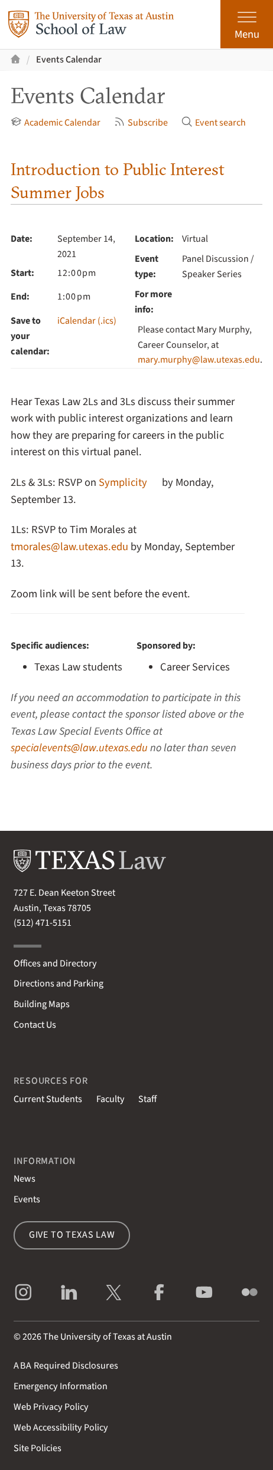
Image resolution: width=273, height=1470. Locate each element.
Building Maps (42, 1004)
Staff (147, 1099)
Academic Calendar (55, 122)
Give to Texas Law (72, 1234)
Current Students (48, 1099)
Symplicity (123, 482)
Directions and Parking (58, 983)
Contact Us (35, 1024)
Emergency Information (61, 1386)
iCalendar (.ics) (86, 320)
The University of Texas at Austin (107, 1336)
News (24, 1178)
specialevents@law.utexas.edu (79, 747)
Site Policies (37, 1448)
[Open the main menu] (246, 24)
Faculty (110, 1099)
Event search (213, 122)
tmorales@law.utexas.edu (69, 546)
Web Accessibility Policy (61, 1427)
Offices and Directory (55, 963)
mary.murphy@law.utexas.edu (199, 359)
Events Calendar (69, 59)
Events (27, 1199)
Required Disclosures (66, 1365)
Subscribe (141, 122)
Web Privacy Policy (51, 1406)
